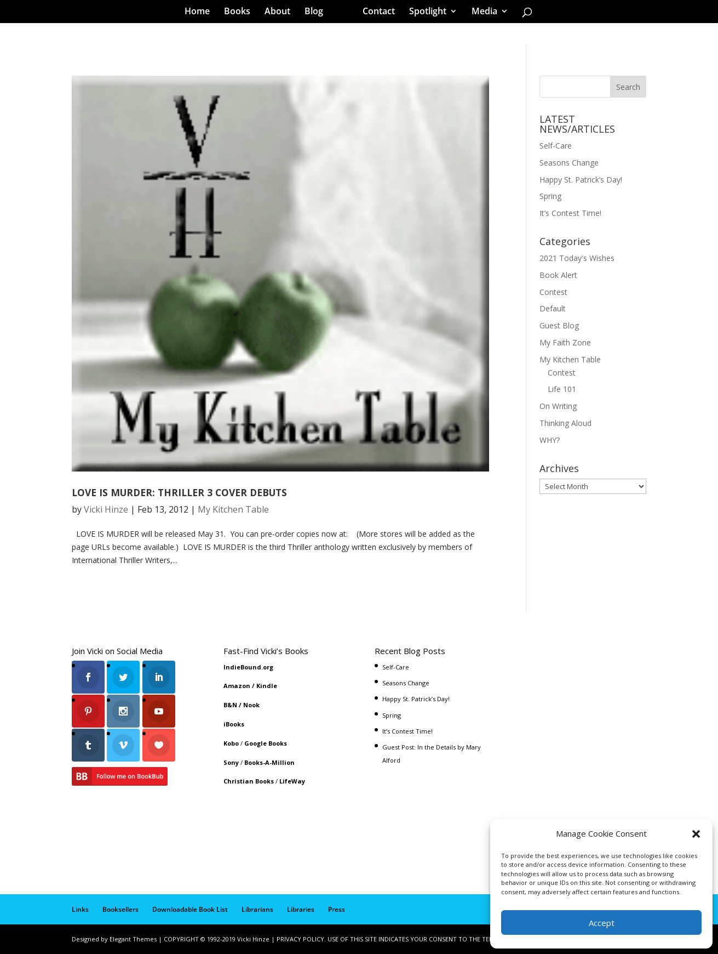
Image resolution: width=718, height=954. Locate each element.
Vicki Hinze (106, 509)
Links (80, 909)
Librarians (257, 909)
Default (552, 308)
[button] (696, 833)
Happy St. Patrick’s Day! (580, 179)
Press (336, 909)
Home (201, 13)
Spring (550, 196)
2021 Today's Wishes (576, 258)
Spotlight (424, 13)
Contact (375, 13)
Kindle (266, 686)
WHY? (549, 440)
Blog (317, 13)
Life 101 (562, 389)
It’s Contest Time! (570, 213)
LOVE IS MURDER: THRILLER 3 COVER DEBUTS (179, 492)
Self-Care (555, 145)
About (281, 13)
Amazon (236, 686)
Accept (601, 922)
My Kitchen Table (233, 509)
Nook (251, 705)
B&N (230, 705)
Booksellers (120, 909)
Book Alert (558, 275)
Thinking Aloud (565, 423)
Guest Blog (559, 325)
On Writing (558, 406)
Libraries (300, 909)
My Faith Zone (565, 342)
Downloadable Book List (190, 909)
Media (480, 13)
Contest (553, 292)
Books (241, 13)
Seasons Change (569, 162)
